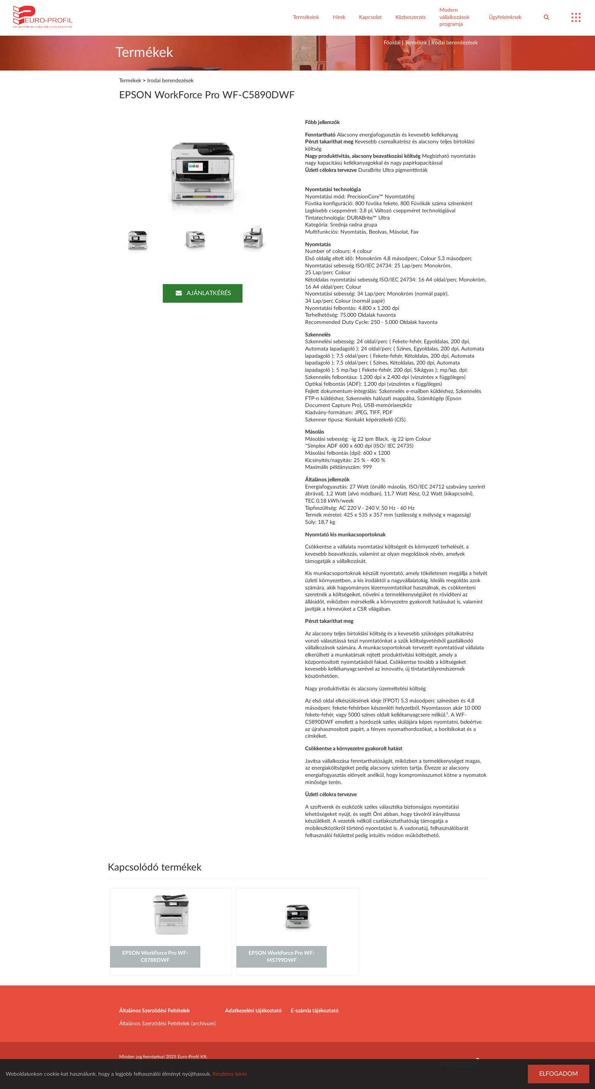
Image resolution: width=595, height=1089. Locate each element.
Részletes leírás (229, 1074)
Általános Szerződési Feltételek (154, 1011)
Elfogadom (558, 1074)
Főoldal (392, 43)
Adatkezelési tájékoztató (253, 1011)
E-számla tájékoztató (314, 1011)
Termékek (416, 43)
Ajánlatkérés (202, 293)
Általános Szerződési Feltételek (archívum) (167, 1023)
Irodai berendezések (454, 43)
